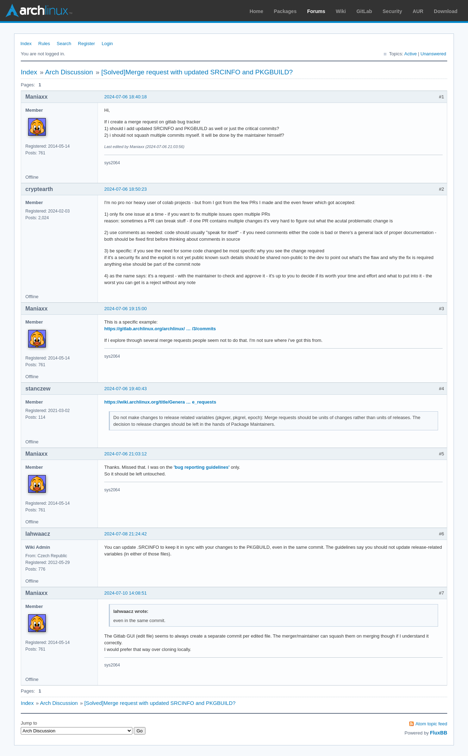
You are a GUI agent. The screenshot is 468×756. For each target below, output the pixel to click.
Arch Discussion (69, 72)
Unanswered (433, 53)
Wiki (341, 11)
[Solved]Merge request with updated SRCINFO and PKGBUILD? (197, 72)
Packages (285, 11)
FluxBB (438, 733)
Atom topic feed (431, 723)
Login (107, 43)
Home (256, 11)
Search (64, 43)
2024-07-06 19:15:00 (125, 308)
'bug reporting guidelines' (202, 467)
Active (410, 53)
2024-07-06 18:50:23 (125, 189)
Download (445, 11)
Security (392, 11)
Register (86, 43)
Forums (316, 11)
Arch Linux (38, 11)
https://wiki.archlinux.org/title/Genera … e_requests (160, 402)
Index (26, 43)
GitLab (364, 11)
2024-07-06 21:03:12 (125, 453)
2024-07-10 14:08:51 (125, 593)
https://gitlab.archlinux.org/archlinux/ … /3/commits (160, 328)
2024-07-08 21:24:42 (125, 533)
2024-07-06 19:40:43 (125, 388)
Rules (44, 43)
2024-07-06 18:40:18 (125, 96)
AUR (418, 11)
